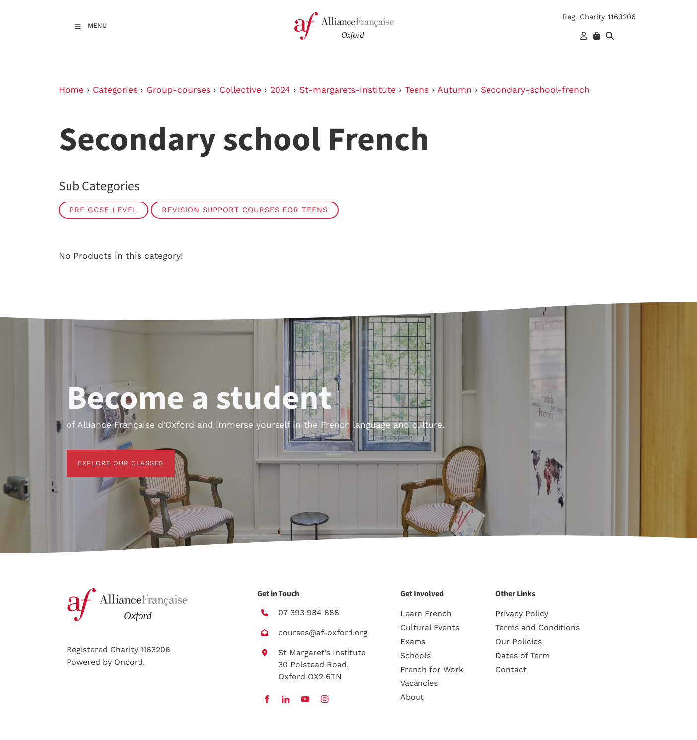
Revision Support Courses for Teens (245, 209)
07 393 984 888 (309, 612)
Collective (240, 90)
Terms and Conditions (537, 627)
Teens (417, 90)
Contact (511, 669)
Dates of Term (522, 655)
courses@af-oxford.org (323, 632)
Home (71, 90)
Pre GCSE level (104, 209)
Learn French (426, 613)
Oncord (128, 662)
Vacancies (419, 683)
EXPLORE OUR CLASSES (109, 455)
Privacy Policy (521, 613)
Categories (115, 90)
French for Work (431, 669)
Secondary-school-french (535, 90)
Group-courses (178, 90)
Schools (415, 655)
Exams (412, 641)
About (412, 697)
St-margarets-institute (347, 90)
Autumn (454, 90)
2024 (280, 90)
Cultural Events (429, 627)
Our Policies (518, 641)
